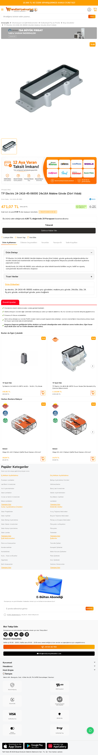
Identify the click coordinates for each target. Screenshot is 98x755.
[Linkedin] (27, 634)
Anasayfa (5, 23)
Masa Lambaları (6, 501)
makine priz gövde (61, 289)
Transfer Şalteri (55, 543)
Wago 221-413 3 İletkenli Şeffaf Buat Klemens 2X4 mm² (21, 452)
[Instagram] (21, 634)
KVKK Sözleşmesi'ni (14, 615)
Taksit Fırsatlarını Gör (48, 212)
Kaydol (89, 609)
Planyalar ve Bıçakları (57, 524)
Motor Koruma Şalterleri (58, 551)
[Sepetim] (95, 9)
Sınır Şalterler (55, 560)
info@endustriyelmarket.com (49, 654)
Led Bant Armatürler (8, 484)
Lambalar (53, 501)
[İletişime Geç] (90, 730)
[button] (92, 366)
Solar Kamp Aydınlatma (9, 528)
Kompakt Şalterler (56, 547)
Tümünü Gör (6, 504)
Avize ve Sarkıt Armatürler (10, 497)
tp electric (9, 289)
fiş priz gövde (11, 292)
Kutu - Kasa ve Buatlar (9, 556)
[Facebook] (5, 634)
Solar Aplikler (5, 516)
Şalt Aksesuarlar (7, 564)
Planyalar (53, 528)
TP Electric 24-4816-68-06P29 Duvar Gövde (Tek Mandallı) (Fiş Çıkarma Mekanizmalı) (74, 387)
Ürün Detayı (12, 252)
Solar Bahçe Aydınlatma (9, 520)
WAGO (4, 449)
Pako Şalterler (55, 556)
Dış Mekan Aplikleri (57, 497)
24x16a (74, 289)
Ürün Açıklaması (9, 242)
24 (85, 289)
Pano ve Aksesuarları (8, 543)
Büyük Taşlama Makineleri (59, 516)
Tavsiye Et (57, 242)
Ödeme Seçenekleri (28, 242)
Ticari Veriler (12, 276)
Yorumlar (45, 242)
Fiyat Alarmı (92, 206)
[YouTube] (16, 634)
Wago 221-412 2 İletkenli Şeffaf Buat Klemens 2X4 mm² (71, 452)
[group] (49, 88)
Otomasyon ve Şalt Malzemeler (25, 23)
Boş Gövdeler (68, 23)
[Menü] (2, 9)
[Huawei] (57, 746)
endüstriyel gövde (27, 292)
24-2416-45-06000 (23, 289)
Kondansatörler (6, 547)
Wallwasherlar (55, 484)
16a (81, 289)
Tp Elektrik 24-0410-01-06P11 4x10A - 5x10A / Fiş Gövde (22, 386)
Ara (92, 16)
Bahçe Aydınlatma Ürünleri (59, 480)
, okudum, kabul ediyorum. (21, 615)
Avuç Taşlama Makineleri (59, 511)
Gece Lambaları (6, 493)
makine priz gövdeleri (43, 289)
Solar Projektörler (7, 511)
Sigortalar (4, 560)
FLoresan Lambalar (7, 480)
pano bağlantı (42, 292)
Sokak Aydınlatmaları (57, 493)
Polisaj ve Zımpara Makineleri (60, 520)
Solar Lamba (5, 532)
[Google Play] (35, 746)
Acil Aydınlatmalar (7, 488)
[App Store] (12, 746)
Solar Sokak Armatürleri (9, 524)
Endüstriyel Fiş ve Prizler (50, 23)
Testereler (53, 532)
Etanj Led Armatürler (57, 488)
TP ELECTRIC (6, 190)
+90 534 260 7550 (49, 647)
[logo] (22, 9)
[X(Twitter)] (11, 634)
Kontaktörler (5, 551)
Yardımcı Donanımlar (57, 564)
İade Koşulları (71, 242)
